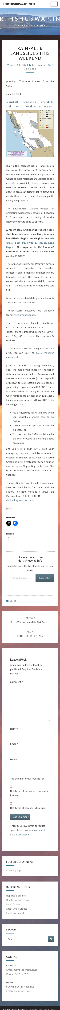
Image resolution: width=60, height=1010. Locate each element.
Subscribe (44, 577)
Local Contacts (14, 904)
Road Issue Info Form (17, 900)
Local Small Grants (16, 908)
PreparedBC (29, 302)
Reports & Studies (16, 895)
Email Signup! (13, 870)
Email (14, 743)
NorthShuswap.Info (18, 4)
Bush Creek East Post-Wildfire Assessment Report (30, 243)
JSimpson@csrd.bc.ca (25, 969)
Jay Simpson (40, 65)
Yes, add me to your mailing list (30, 776)
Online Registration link (19, 500)
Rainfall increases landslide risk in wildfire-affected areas (30, 104)
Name (14, 728)
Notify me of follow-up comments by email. (29, 793)
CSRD (13, 600)
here (40, 327)
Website (14, 759)
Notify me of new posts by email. (28, 807)
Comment (16, 681)
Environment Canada (23, 314)
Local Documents (15, 913)
